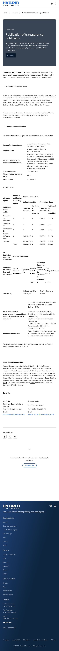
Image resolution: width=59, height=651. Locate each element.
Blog (4, 587)
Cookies (6, 640)
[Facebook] (5, 436)
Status (5, 574)
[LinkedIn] (15, 436)
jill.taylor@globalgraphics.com (14, 414)
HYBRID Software (17, 385)
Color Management (9, 526)
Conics (5, 541)
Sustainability (16, 640)
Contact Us (29, 465)
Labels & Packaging (10, 530)
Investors (6, 566)
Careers (5, 562)
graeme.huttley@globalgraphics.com (41, 414)
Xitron (32, 383)
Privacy (53, 640)
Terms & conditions (9, 554)
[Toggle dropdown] (52, 3)
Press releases (8, 594)
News (5, 13)
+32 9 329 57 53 (9, 606)
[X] (10, 436)
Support (6, 570)
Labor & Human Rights (40, 640)
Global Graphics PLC (35, 366)
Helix (4, 537)
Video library (7, 591)
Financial (15, 13)
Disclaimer (26, 640)
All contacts (7, 622)
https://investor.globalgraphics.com (15, 346)
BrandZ (5, 522)
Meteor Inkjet (7, 534)
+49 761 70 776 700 (10, 619)
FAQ (4, 558)
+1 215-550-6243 (9, 612)
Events (5, 583)
